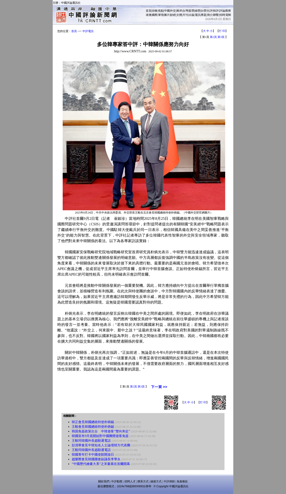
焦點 (161, 10)
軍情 (161, 15)
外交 (173, 10)
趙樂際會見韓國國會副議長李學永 (96, 459)
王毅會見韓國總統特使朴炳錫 (93, 426)
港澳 (148, 15)
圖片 (167, 15)
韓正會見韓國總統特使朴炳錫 (93, 422)
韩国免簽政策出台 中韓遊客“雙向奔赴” (101, 431)
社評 (210, 10)
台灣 (185, 10)
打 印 (222, 31)
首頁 (148, 10)
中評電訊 (88, 31)
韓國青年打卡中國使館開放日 (93, 454)
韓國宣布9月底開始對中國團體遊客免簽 (100, 436)
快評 (216, 10)
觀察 (228, 10)
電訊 (197, 15)
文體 (179, 15)
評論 (222, 10)
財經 (173, 15)
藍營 (191, 10)
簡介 (210, 15)
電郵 (228, 15)
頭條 (154, 10)
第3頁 (221, 37)
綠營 (197, 10)
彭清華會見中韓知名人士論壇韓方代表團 (101, 445)
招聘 (222, 15)
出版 (191, 15)
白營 (203, 10)
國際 (154, 15)
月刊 (185, 15)
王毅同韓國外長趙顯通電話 (91, 440)
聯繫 (216, 15)
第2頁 (213, 37)
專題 (203, 15)
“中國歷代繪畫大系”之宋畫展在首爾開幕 (101, 464)
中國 (167, 10)
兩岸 (179, 10)
